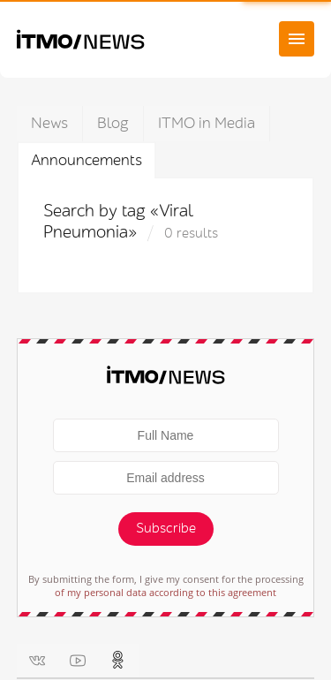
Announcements (86, 160)
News (49, 123)
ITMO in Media (206, 123)
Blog (113, 123)
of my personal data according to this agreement (165, 592)
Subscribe (166, 528)
